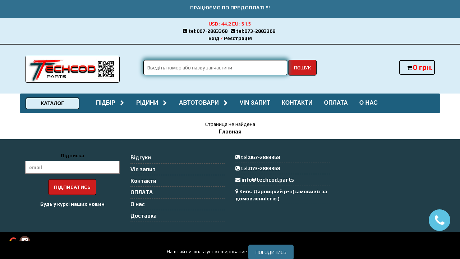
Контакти (297, 103)
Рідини (151, 103)
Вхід (214, 38)
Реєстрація (238, 38)
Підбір (110, 103)
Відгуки (140, 157)
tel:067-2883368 (207, 31)
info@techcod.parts (268, 180)
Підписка (72, 155)
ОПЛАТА (336, 103)
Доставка (143, 216)
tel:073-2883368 (254, 31)
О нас (368, 103)
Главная (230, 131)
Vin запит (255, 103)
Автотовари (203, 103)
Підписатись (72, 187)
